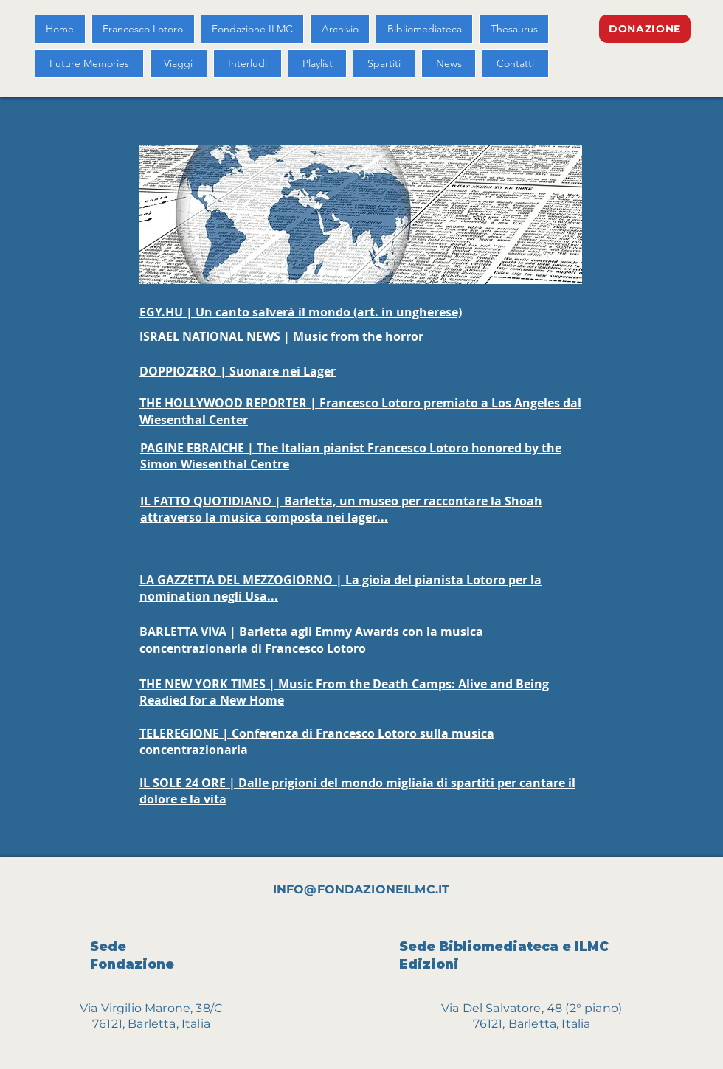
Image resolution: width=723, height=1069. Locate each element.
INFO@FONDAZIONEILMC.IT (361, 889)
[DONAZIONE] (645, 29)
